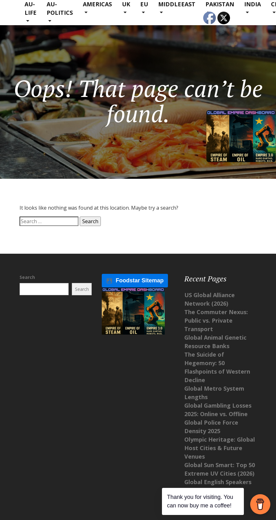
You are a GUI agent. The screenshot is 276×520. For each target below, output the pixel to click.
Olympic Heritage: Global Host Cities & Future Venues (219, 448)
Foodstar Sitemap (135, 280)
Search (27, 277)
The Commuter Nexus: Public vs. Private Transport (216, 320)
